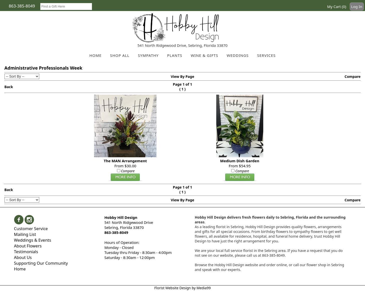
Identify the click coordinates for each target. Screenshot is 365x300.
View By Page (182, 76)
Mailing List (25, 234)
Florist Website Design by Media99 (182, 287)
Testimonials (26, 251)
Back (8, 86)
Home (20, 269)
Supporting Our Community (41, 263)
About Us (23, 257)
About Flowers (28, 246)
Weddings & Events (32, 240)
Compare (352, 76)
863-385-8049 (22, 6)
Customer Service (31, 228)
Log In (356, 6)
